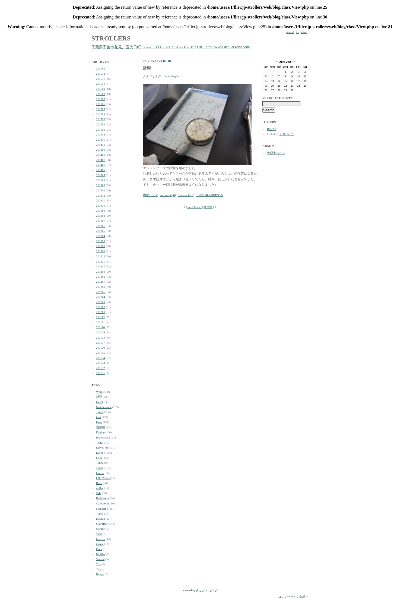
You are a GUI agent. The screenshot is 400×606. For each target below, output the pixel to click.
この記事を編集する (209, 195)
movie (100, 543)
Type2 (99, 462)
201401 (100, 190)
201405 (100, 170)
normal (290, 32)
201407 (100, 160)
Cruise (100, 473)
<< (277, 61)
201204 (100, 296)
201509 (100, 88)
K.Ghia (100, 518)
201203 (100, 302)
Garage (100, 528)
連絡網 (100, 427)
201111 (100, 322)
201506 (100, 104)
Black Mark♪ (194, 207)
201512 (100, 73)
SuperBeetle (103, 523)
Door (99, 549)
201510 (100, 83)
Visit (99, 533)
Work (99, 391)
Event (99, 401)
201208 (100, 276)
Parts (99, 422)
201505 (100, 109)
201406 (100, 164)
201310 (100, 205)
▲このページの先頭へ (294, 596)
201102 (100, 368)
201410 (100, 144)
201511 (100, 78)
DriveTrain (102, 447)
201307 (100, 220)
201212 (100, 256)
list (297, 32)
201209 (100, 271)
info (98, 417)
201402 (100, 185)
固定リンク (150, 195)
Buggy (100, 574)
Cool (99, 457)
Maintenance (104, 407)
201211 (100, 261)
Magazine (102, 508)
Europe (100, 452)
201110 (100, 327)
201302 (100, 246)
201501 (100, 129)
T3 (97, 569)
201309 (100, 210)
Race (99, 483)
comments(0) (168, 195)
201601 (100, 68)
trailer (99, 488)
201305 (100, 230)
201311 (100, 200)
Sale (98, 493)
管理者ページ (276, 152)
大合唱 (208, 207)
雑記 (99, 396)
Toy (98, 564)
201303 (100, 241)
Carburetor (102, 503)
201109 (100, 332)
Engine (100, 432)
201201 (100, 312)
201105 (100, 352)
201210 (100, 266)
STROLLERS (111, 38)
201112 (100, 317)
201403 (100, 180)
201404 (100, 175)
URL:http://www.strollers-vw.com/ (223, 47)
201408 (100, 154)
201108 (100, 337)
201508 (100, 94)
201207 (100, 281)
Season (100, 559)
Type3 (99, 513)
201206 (100, 286)
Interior (100, 539)
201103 (100, 362)
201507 (100, 99)
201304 (100, 236)
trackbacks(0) (186, 195)
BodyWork (102, 498)
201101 (100, 373)
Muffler (100, 554)
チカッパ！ (286, 133)
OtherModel (103, 477)
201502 (100, 124)
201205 (100, 291)
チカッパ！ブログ (207, 590)
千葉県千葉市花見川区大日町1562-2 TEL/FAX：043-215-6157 (143, 47)
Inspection (102, 437)
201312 (100, 195)
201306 (100, 226)
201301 (100, 251)
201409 (100, 149)
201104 (100, 357)
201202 (100, 307)
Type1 (99, 412)
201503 (100, 119)
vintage (100, 467)
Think (99, 442)
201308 (100, 215)
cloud (304, 32)
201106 (100, 347)
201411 (100, 139)
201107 (100, 342)
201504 (100, 114)
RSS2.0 (271, 129)
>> (293, 61)
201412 (100, 134)
